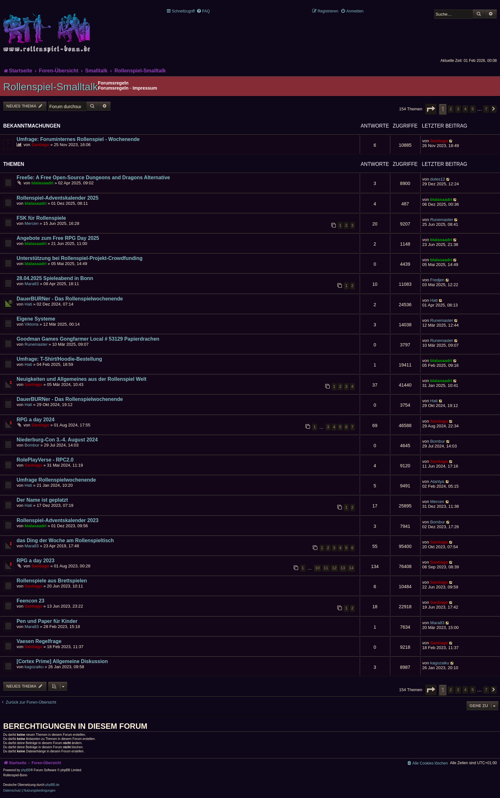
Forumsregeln (113, 88)
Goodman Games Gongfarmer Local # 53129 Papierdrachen (88, 339)
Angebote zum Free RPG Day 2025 (58, 238)
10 (317, 567)
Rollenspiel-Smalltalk (50, 86)
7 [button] (486, 109)
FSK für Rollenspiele (41, 218)
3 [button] (458, 109)
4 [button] (465, 109)
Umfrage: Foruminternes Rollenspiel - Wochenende (78, 139)
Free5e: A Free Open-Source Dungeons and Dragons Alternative (93, 177)
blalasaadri (43, 183)
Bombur (32, 445)
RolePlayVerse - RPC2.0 (45, 459)
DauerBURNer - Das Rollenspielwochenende (70, 298)
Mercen (32, 223)
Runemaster (441, 219)
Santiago (40, 144)
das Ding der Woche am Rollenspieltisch (65, 540)
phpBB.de (52, 785)
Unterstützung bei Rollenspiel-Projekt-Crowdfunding (80, 258)
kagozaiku (34, 666)
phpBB (26, 770)
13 (343, 567)
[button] (431, 109)
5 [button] (473, 109)
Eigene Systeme (36, 318)
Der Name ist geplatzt (42, 500)
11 (326, 567)
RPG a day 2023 (36, 560)
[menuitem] (203, 11)
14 (351, 567)
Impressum (145, 88)
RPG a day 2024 (36, 419)
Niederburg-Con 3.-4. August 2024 (57, 439)
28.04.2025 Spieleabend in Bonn (55, 278)
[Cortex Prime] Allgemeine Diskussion (62, 661)
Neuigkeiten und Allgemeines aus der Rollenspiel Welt (81, 379)
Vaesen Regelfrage (39, 641)
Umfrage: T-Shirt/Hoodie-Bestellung (59, 359)
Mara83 (32, 283)
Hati (28, 304)
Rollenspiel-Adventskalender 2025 (58, 198)
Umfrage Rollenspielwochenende (56, 480)
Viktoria (32, 324)
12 (334, 567)
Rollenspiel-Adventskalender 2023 (58, 520)
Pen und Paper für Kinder (47, 621)
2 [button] (451, 109)
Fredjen (437, 279)
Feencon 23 (30, 600)
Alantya (437, 481)
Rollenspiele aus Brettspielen (52, 580)
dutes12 (437, 179)
